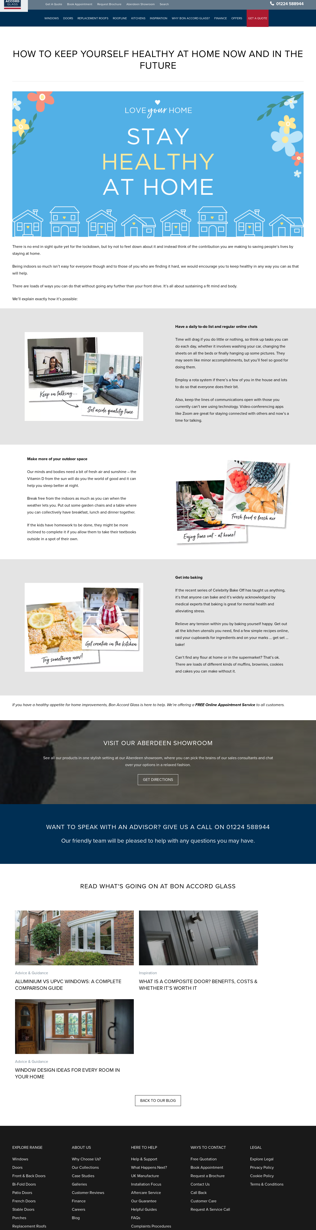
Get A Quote (54, 6)
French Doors (24, 1120)
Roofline (120, 20)
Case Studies (83, 1095)
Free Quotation (204, 1078)
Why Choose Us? (86, 1078)
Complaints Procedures (151, 1145)
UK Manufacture (145, 1095)
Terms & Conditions (266, 1103)
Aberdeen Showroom (141, 6)
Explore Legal (262, 1078)
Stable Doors (23, 1128)
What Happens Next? (149, 1086)
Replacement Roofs (93, 20)
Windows (52, 20)
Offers (237, 20)
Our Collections (85, 1086)
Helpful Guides (144, 1128)
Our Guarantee (144, 1120)
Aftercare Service (146, 1112)
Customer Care (204, 1120)
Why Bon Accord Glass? (191, 20)
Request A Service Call (210, 1128)
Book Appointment (80, 6)
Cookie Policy (262, 1095)
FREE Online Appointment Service (225, 704)
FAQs (135, 1137)
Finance (221, 20)
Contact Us (200, 1103)
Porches (19, 1137)
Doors (69, 20)
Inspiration (159, 20)
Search (164, 6)
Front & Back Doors (28, 1095)
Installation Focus (146, 1103)
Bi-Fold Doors (24, 1103)
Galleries (79, 1103)
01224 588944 (290, 5)
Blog (76, 1137)
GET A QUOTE (258, 20)
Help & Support (144, 1078)
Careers (78, 1128)
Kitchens (139, 20)
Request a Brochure (208, 1095)
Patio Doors (22, 1112)
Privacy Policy (262, 1086)
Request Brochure (110, 6)
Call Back (199, 1112)
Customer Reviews (88, 1112)
